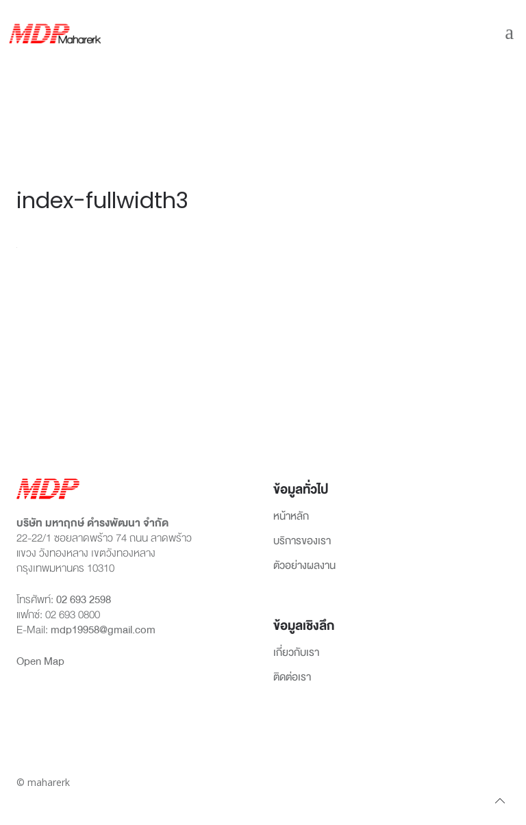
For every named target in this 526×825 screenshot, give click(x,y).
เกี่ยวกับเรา (296, 653)
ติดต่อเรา (292, 678)
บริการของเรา (302, 541)
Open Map (40, 661)
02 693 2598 (83, 600)
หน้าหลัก (291, 517)
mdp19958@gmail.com (103, 630)
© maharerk (43, 782)
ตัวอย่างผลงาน (304, 566)
